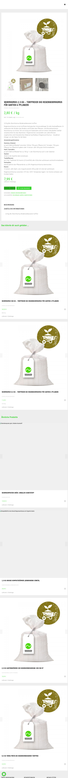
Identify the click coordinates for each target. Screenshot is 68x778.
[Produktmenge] (9, 188)
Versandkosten (20, 117)
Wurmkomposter (6, 497)
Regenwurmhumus (14, 108)
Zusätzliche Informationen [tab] (14, 209)
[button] (65, 309)
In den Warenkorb (25, 188)
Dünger (6, 108)
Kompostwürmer (6, 585)
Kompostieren (28, 195)
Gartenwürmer (5, 672)
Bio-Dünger (16, 195)
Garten (22, 195)
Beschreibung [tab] (9, 205)
